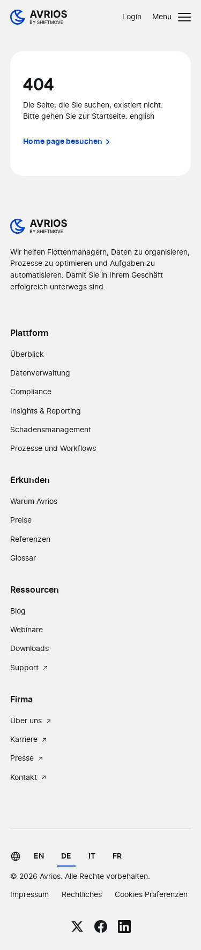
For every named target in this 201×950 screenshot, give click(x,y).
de (66, 856)
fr (117, 856)
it (91, 856)
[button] (171, 17)
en (39, 856)
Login (132, 17)
